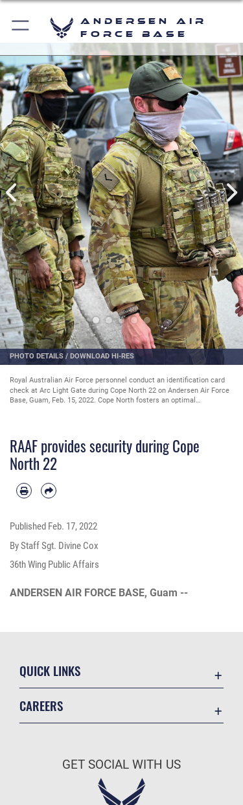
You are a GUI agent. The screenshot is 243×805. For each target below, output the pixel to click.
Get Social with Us (121, 764)
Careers (41, 705)
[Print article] (24, 490)
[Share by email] (48, 490)
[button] (21, 27)
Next (231, 192)
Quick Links (49, 670)
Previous (12, 192)
